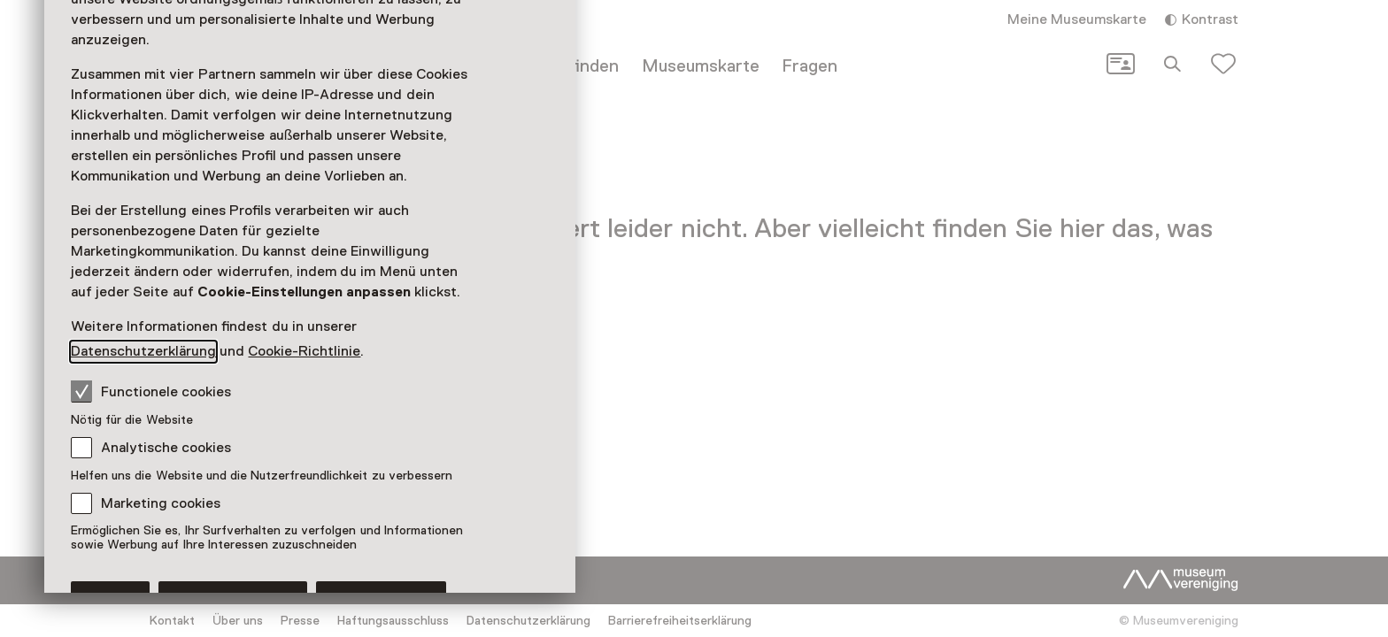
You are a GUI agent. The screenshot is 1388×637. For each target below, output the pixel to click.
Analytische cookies (166, 448)
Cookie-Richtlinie (304, 351)
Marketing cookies (160, 503)
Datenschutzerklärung (143, 351)
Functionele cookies (151, 391)
